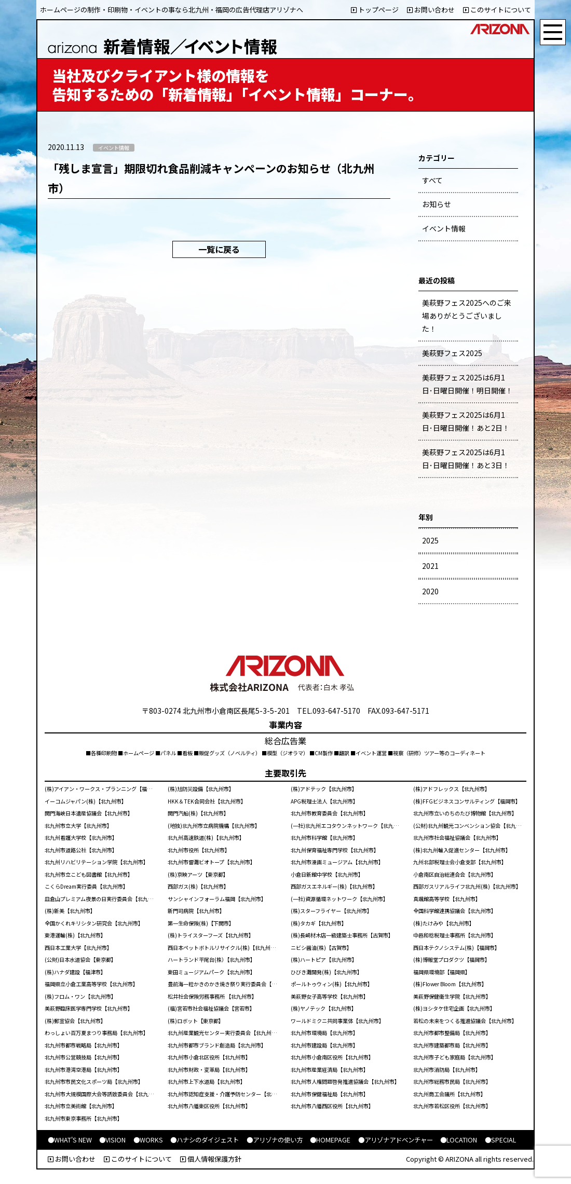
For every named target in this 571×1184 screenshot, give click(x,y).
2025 (430, 540)
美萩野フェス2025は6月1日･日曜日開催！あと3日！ (466, 458)
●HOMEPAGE (330, 1140)
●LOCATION (458, 1140)
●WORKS (148, 1140)
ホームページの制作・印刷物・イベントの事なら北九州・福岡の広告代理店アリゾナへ (171, 10)
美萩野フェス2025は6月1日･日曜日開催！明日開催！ (467, 384)
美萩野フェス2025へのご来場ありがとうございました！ (466, 315)
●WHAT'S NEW (70, 1140)
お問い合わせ (431, 10)
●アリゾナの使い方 (275, 1140)
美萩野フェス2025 (452, 353)
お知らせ (436, 204)
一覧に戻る (219, 249)
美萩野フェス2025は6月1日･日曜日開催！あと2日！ (466, 421)
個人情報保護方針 (210, 1159)
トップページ (375, 10)
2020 (430, 591)
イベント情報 (444, 228)
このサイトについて (497, 10)
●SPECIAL (500, 1140)
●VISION (112, 1140)
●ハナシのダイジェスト (204, 1140)
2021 (430, 566)
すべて (432, 180)
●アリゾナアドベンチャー (395, 1140)
